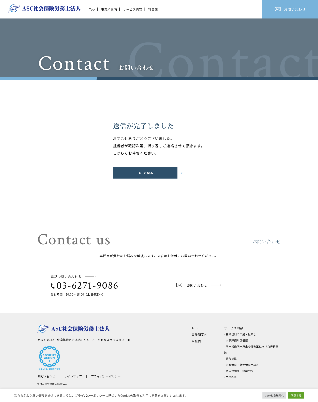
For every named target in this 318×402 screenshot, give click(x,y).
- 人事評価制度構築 (236, 340)
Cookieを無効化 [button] (274, 395)
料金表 (153, 9)
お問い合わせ (290, 9)
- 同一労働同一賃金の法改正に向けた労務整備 (251, 349)
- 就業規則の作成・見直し (240, 334)
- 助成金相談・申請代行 (239, 371)
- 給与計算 (230, 359)
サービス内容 (132, 9)
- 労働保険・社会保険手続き (241, 365)
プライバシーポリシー (106, 376)
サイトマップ (73, 376)
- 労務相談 (230, 377)
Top (92, 9)
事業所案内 (109, 9)
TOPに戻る (145, 173)
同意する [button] (296, 395)
